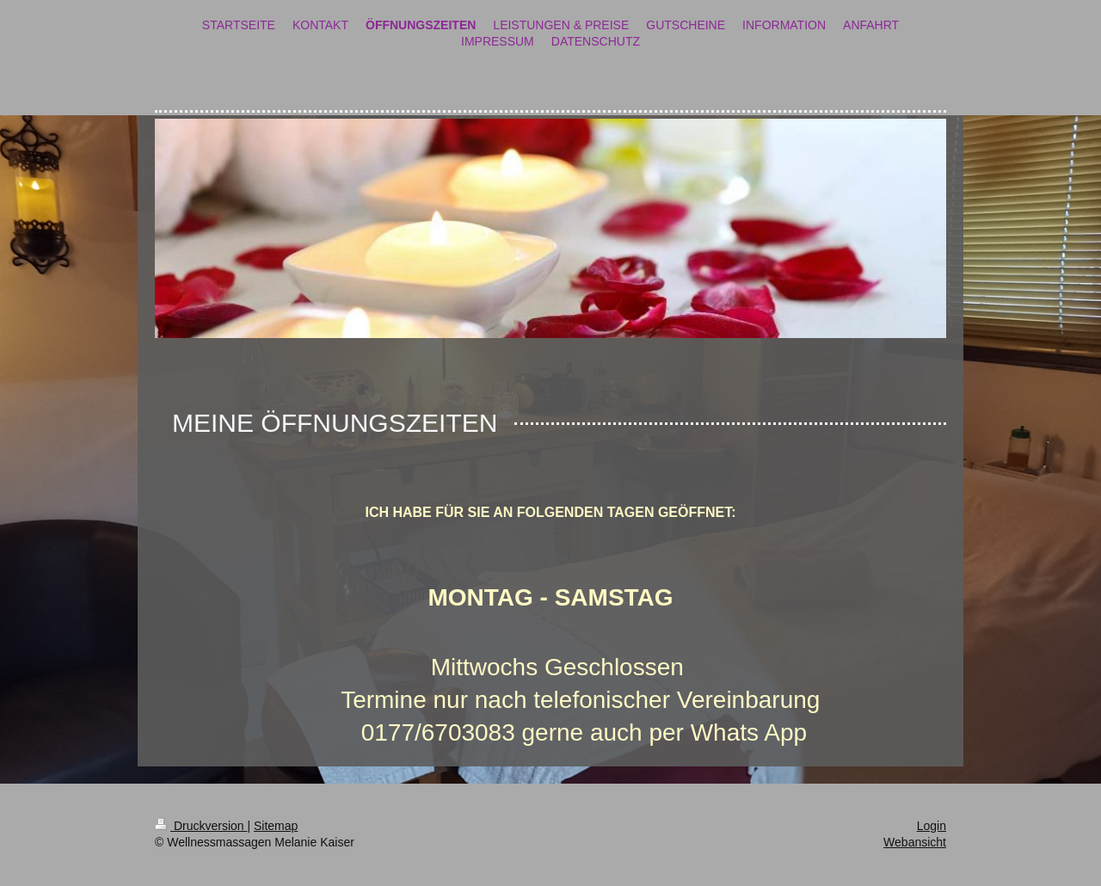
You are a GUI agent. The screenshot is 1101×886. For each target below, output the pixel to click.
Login (931, 826)
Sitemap (276, 826)
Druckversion (201, 826)
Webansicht (914, 842)
